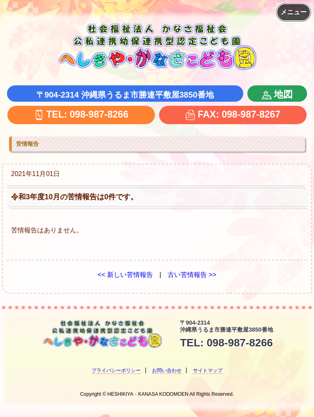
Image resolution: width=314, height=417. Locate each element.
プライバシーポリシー (116, 370)
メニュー (293, 12)
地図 (277, 94)
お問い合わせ (167, 370)
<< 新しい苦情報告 (125, 274)
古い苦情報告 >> (192, 274)
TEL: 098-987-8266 (81, 114)
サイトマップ (207, 370)
